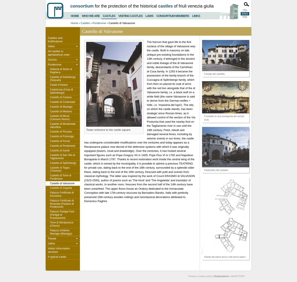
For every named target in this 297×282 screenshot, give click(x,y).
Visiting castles (130, 15)
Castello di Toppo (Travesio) (60, 169)
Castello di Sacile (60, 150)
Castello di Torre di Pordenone (60, 177)
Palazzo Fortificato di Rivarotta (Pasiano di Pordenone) (62, 204)
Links (196, 15)
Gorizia (52, 59)
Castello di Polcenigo (62, 136)
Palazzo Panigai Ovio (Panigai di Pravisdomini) (62, 215)
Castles (109, 15)
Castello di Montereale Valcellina (62, 125)
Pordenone (99, 23)
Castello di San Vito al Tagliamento (62, 157)
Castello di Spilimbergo (63, 163)
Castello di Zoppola (61, 187)
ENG (245, 13)
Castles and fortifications (55, 39)
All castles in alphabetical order (59, 53)
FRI (245, 17)
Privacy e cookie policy (200, 276)
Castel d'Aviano (59, 84)
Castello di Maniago (61, 106)
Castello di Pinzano (61, 131)
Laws (149, 15)
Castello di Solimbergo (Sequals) (63, 79)
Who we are (91, 15)
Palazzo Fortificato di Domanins (62, 194)
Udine (51, 243)
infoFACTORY (237, 276)
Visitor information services (59, 250)
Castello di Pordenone (62, 145)
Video (51, 46)
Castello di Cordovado (62, 102)
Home (75, 15)
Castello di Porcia (60, 141)
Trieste (52, 238)
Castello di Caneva (61, 97)
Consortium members (172, 15)
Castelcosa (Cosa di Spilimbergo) (61, 91)
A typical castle (57, 256)
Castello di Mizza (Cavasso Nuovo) (60, 117)
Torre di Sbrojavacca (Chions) (61, 224)
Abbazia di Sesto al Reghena (61, 71)
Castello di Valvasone (62, 183)
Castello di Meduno (61, 111)
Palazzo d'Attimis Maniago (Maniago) (61, 232)
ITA (245, 10)
